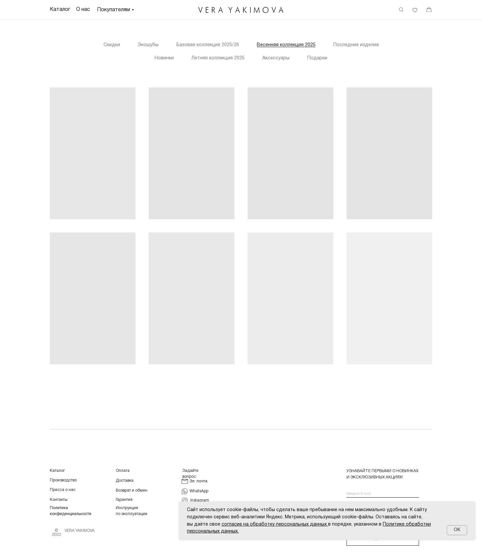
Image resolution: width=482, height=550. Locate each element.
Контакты (59, 500)
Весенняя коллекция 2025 (286, 45)
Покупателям (113, 10)
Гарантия (124, 500)
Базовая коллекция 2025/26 (207, 45)
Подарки (317, 58)
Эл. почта (198, 481)
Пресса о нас (62, 490)
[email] (382, 494)
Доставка (125, 480)
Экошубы (148, 45)
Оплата (123, 471)
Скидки (112, 45)
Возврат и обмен (131, 490)
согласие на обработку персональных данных (274, 524)
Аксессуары (275, 58)
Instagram (199, 500)
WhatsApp (199, 491)
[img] (241, 10)
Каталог (57, 471)
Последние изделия (356, 45)
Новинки (164, 58)
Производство (63, 480)
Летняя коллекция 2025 (218, 58)
